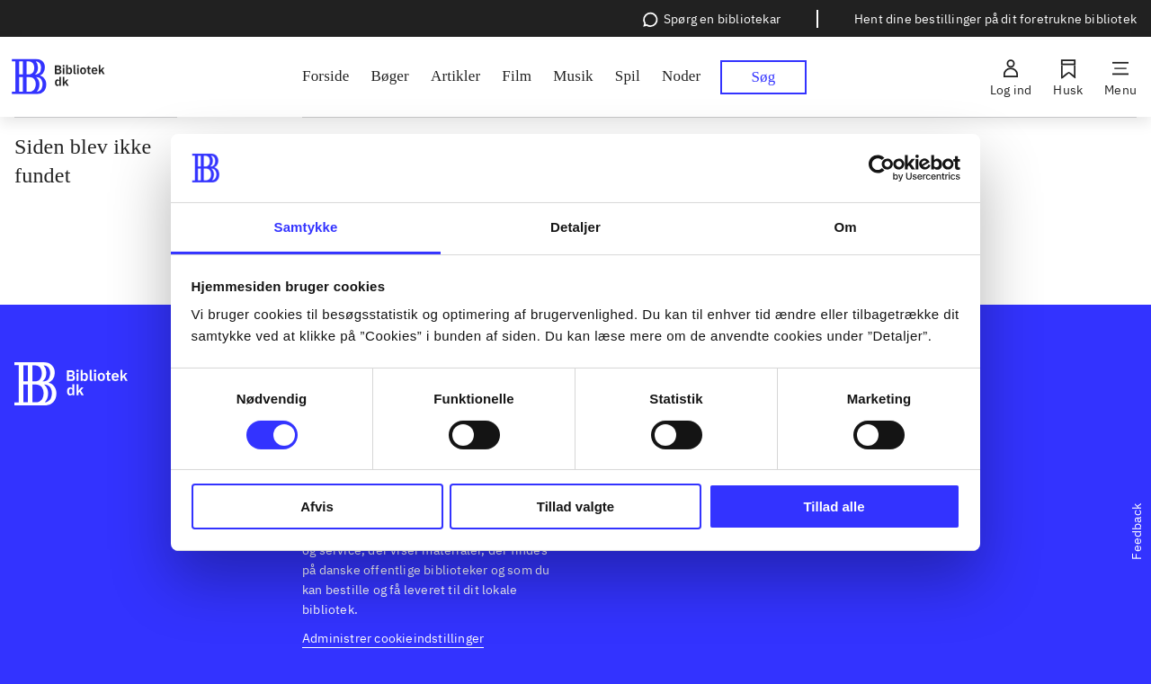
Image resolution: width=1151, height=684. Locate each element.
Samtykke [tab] (306, 227)
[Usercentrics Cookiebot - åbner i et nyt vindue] (881, 168)
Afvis (317, 506)
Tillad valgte (575, 506)
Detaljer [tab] (575, 227)
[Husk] (1068, 77)
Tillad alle (833, 506)
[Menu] (1120, 77)
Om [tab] (845, 227)
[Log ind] (1010, 77)
